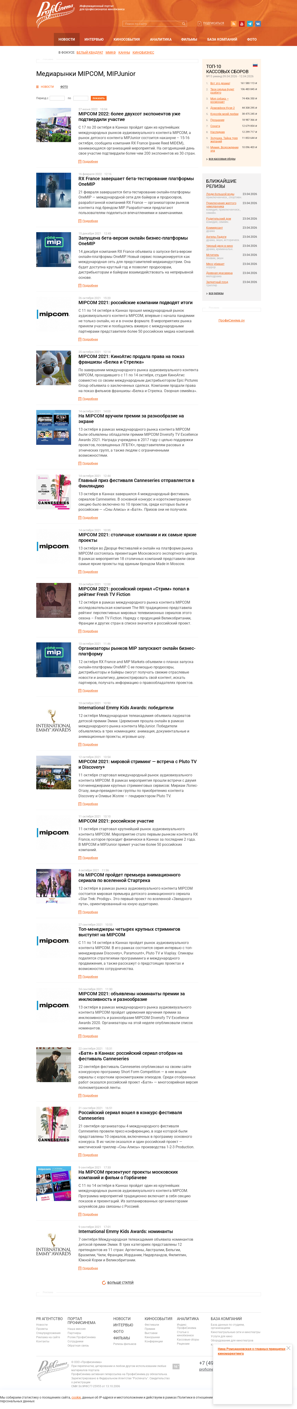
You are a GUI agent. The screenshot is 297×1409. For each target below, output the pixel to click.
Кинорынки (152, 1337)
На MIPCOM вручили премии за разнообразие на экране (131, 418)
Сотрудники (75, 1341)
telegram (250, 23)
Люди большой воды (220, 194)
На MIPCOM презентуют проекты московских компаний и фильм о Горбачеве (128, 1174)
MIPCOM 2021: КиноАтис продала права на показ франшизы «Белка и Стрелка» (131, 359)
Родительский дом (218, 218)
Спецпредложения (48, 1333)
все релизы (216, 293)
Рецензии (183, 1343)
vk (258, 23)
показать (99, 98)
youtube (241, 23)
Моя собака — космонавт (219, 100)
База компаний (222, 39)
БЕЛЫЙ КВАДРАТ (90, 52)
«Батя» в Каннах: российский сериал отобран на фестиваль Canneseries (130, 1055)
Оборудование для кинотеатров (232, 1340)
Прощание (217, 120)
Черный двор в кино (219, 245)
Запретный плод (217, 282)
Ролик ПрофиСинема (82, 1337)
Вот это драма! (220, 83)
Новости (67, 39)
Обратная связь (78, 1345)
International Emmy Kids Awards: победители (125, 707)
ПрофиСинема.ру (232, 320)
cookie (76, 1397)
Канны (124, 52)
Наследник (217, 132)
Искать (184, 24)
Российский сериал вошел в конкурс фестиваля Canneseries (130, 1115)
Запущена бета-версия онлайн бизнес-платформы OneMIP (133, 240)
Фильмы (189, 39)
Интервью (94, 39)
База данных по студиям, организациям (227, 1326)
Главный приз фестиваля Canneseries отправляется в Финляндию (136, 483)
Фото (252, 39)
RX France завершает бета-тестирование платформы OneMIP (136, 181)
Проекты (42, 1329)
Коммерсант (214, 227)
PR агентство (49, 1319)
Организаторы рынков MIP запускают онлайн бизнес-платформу (137, 651)
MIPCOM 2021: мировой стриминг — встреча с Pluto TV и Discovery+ (137, 764)
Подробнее (90, 161)
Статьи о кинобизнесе (185, 1334)
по (69, 98)
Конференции (154, 1341)
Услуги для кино (221, 1336)
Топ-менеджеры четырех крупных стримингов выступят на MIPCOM (129, 931)
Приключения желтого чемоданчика (221, 205)
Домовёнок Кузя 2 (222, 108)
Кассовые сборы (188, 1339)
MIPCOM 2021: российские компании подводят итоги (135, 302)
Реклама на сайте (48, 1337)
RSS (233, 23)
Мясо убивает (215, 264)
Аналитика (161, 39)
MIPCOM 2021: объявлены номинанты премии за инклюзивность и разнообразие (131, 996)
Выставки (151, 1333)
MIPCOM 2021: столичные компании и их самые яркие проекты (137, 537)
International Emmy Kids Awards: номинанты (125, 1231)
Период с (42, 98)
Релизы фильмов (124, 1344)
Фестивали (152, 1324)
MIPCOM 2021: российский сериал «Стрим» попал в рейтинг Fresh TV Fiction (133, 591)
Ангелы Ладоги (216, 236)
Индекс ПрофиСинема (186, 1326)
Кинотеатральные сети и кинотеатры (235, 1332)
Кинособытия (127, 39)
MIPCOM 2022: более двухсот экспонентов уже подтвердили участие (129, 116)
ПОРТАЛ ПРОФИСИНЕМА (81, 1321)
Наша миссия (77, 1329)
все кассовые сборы (222, 158)
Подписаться (213, 23)
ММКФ (111, 52)
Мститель (212, 255)
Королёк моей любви (224, 114)
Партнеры (74, 1333)
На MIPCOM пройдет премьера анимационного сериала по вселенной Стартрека (129, 877)
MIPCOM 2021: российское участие (116, 821)
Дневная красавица (219, 273)
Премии (150, 1329)
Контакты (42, 1341)
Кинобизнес (143, 52)
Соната (215, 126)
